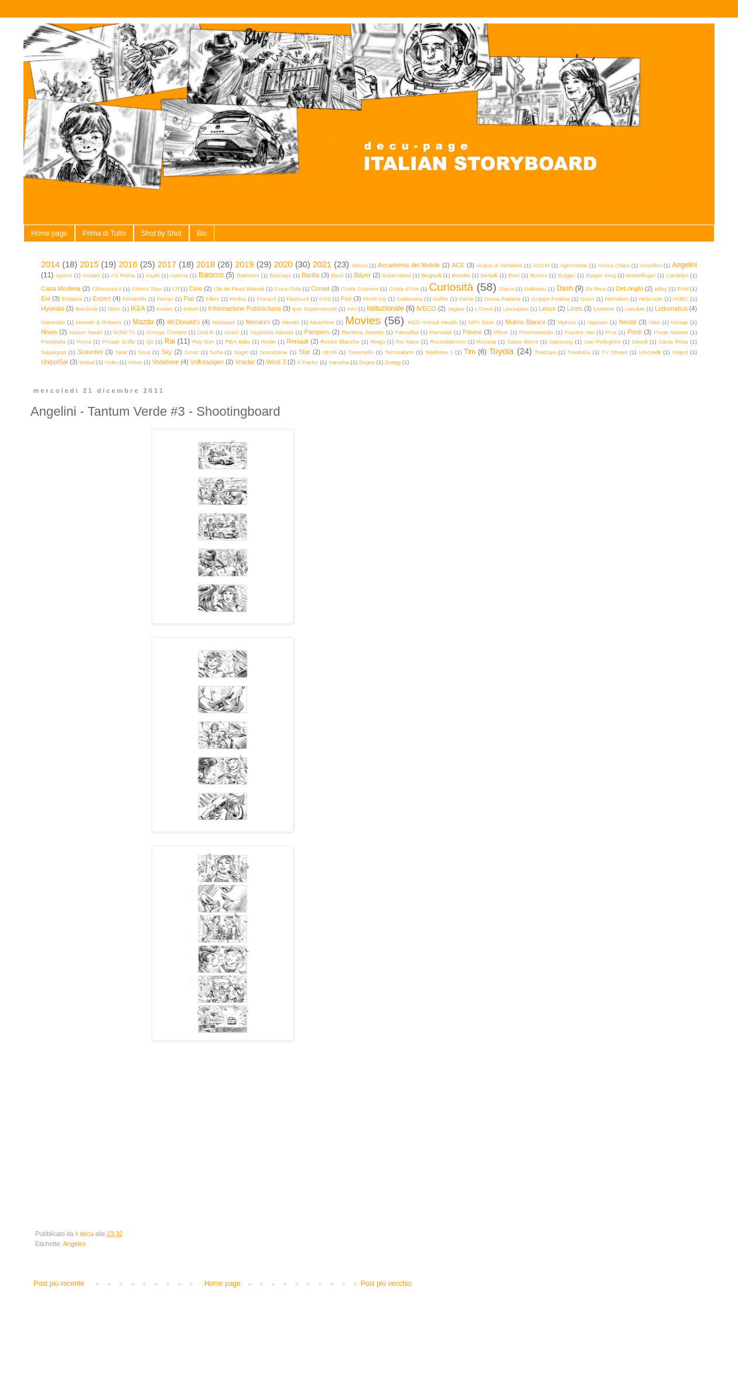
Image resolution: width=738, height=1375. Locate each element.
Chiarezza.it (107, 289)
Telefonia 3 (439, 352)
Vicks (111, 362)
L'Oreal (484, 308)
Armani (91, 275)
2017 (167, 264)
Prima (84, 341)
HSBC (681, 299)
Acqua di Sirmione (499, 265)
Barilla (310, 275)
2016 (128, 264)
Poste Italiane (671, 332)
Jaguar (455, 308)
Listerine (603, 308)
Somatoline (273, 352)
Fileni (212, 299)
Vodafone (165, 361)
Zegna (367, 362)
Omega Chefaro (166, 332)
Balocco (211, 275)
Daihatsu (535, 289)
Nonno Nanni (85, 332)
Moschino (322, 322)
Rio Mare (407, 341)
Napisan (597, 322)
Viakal (86, 362)
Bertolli (488, 275)
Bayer (362, 275)
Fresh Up (375, 299)
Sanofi (639, 341)
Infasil (190, 308)
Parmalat (440, 332)
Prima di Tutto (104, 233)
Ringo (377, 341)
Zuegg (393, 362)
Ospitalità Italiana (271, 332)
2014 (50, 264)
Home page (49, 233)
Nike (654, 322)
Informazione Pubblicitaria (244, 308)
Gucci (587, 299)
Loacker (635, 308)
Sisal (144, 352)
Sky (166, 351)
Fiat (189, 298)
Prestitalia (53, 341)
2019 (244, 264)
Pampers (316, 331)
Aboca (359, 265)
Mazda (142, 322)
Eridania (72, 299)
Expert (102, 298)
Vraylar (245, 361)
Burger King (601, 275)
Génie (466, 299)
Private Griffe (118, 341)
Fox (346, 298)
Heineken (617, 299)
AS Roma (123, 275)
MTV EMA (481, 322)
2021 (322, 264)
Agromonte (573, 265)
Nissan (679, 322)
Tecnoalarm (399, 352)
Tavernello (361, 352)
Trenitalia (579, 352)
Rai (170, 341)
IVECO (426, 308)
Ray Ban (203, 341)
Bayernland (396, 275)
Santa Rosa (673, 341)
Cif (175, 289)
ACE (458, 265)
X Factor (307, 362)
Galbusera (409, 299)
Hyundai (52, 308)
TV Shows (615, 352)
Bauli (337, 275)
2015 (89, 264)
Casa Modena (60, 288)
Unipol (680, 352)
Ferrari (165, 299)
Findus (238, 299)
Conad (320, 288)
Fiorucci (266, 299)
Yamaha (339, 362)
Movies (363, 320)
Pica (611, 332)
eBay (660, 289)
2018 (205, 264)
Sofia (216, 352)
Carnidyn (677, 275)
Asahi (153, 275)
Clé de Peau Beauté (239, 289)
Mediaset (223, 322)
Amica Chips (614, 265)
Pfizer (501, 332)
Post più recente (58, 1283)
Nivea (49, 331)
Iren (352, 308)
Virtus (135, 362)
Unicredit (650, 352)
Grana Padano (502, 299)
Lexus (547, 308)
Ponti (634, 331)
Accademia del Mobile (409, 265)
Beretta (461, 275)
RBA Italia (237, 341)
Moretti (290, 322)
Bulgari (566, 275)
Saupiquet (53, 352)
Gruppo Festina (550, 299)
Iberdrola (87, 308)
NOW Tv (124, 332)
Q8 (149, 341)
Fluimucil (297, 299)
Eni (45, 298)
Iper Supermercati (314, 308)
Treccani (545, 352)
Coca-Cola (287, 289)
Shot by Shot (161, 233)
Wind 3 (276, 361)
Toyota (501, 351)
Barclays (280, 275)
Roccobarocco (448, 341)
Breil (514, 275)
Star (304, 351)
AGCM (540, 265)
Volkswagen (207, 361)
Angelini (684, 265)
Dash (564, 288)
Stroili (330, 352)
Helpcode (651, 299)
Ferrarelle (134, 299)
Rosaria (486, 341)
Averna (179, 275)
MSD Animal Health (432, 322)
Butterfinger (640, 275)
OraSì (231, 332)
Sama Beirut (522, 341)
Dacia (507, 289)
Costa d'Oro (404, 289)
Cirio (195, 288)
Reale (268, 341)
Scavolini (89, 351)
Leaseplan (515, 308)
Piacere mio (579, 332)
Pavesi (472, 331)
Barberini (248, 275)
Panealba (407, 332)
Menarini (258, 321)
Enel (682, 289)
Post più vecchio (386, 1283)
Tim (470, 352)
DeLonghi (629, 288)
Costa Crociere (359, 289)
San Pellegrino (602, 341)
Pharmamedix (536, 332)
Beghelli (431, 275)
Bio (202, 233)
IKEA (138, 308)
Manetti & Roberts (99, 322)
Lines (574, 308)
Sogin (241, 352)
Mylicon (567, 322)
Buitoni (538, 275)
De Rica (596, 289)
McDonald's (183, 321)
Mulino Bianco (525, 321)
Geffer (441, 299)
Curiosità (451, 287)
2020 (283, 264)
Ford (325, 299)
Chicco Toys (147, 289)
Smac (191, 352)
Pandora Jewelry (362, 332)
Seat (121, 352)
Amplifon (650, 265)
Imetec (164, 308)
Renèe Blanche (339, 341)
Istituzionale (385, 308)
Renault (297, 341)
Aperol (64, 275)
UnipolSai (54, 361)
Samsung (561, 341)
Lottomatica (671, 308)
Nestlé (628, 321)
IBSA (114, 308)
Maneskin (53, 322)
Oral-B (205, 332)
